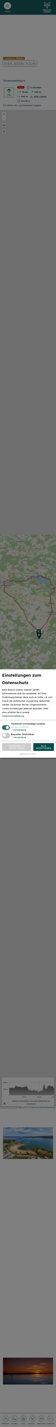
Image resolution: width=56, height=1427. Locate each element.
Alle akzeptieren (43, 746)
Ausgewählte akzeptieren (17, 746)
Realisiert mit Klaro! (28, 754)
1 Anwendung (18, 730)
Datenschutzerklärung (13, 716)
